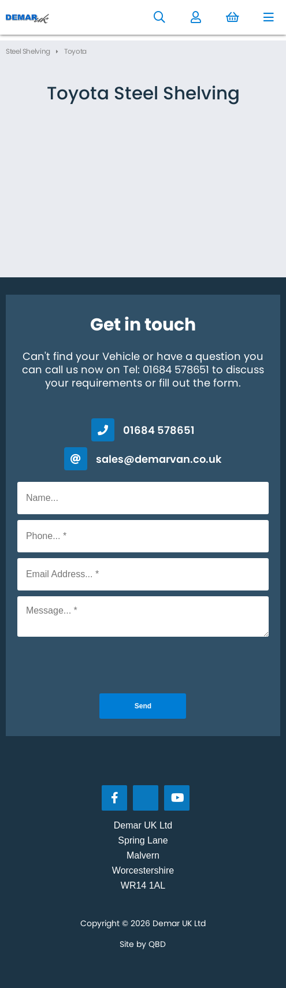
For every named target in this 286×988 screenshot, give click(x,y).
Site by (143, 944)
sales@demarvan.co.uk (159, 459)
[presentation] (143, 665)
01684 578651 (159, 430)
